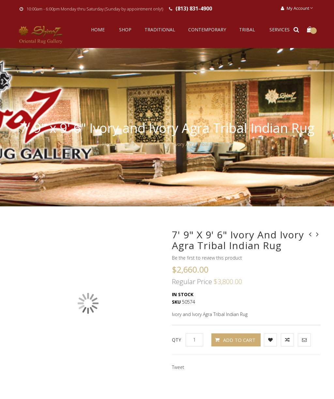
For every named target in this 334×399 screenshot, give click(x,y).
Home (109, 144)
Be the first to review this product (207, 258)
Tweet (178, 367)
